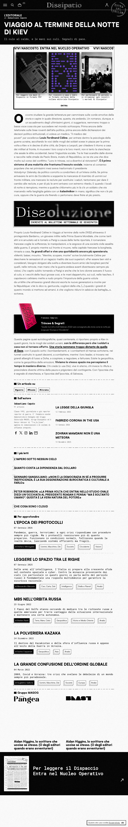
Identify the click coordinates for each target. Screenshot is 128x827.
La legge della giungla (75, 407)
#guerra (19, 390)
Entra (64, 105)
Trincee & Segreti (52, 323)
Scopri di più (114, 823)
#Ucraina (44, 390)
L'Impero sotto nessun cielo (35, 459)
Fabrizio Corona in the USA (77, 420)
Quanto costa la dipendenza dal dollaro (45, 468)
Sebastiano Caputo (24, 403)
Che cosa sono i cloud (31, 506)
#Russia (31, 390)
